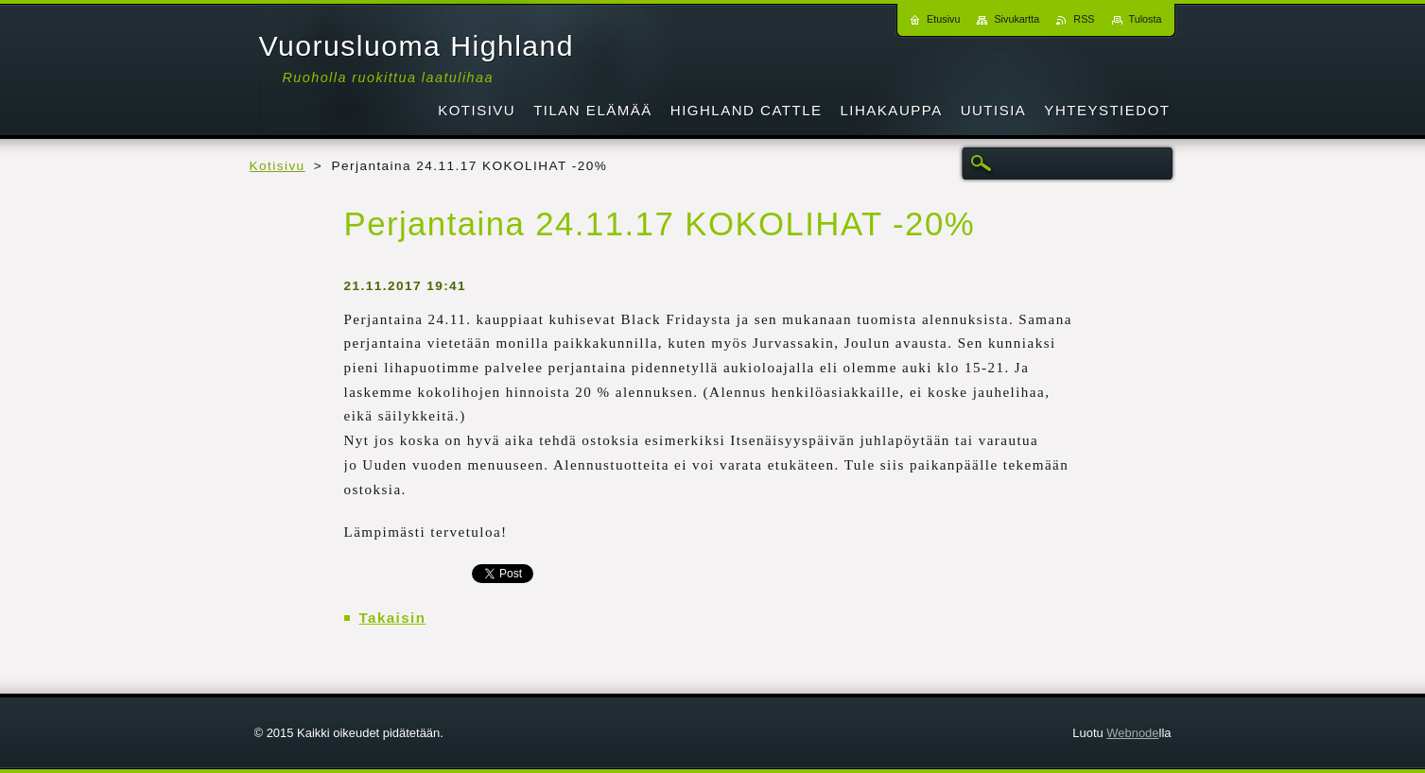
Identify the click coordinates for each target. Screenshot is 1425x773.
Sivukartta (1016, 19)
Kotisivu (277, 166)
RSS (1083, 19)
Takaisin (392, 618)
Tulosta (1145, 19)
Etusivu (943, 19)
